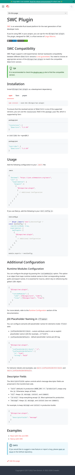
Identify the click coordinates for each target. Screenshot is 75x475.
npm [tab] (10, 95)
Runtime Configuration (37, 310)
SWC (8, 26)
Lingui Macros (50, 36)
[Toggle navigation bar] (3, 6)
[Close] (73, 1)
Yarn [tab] (17, 95)
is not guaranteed (43, 56)
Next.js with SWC (16, 439)
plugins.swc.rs (38, 72)
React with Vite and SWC (19, 436)
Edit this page (13, 461)
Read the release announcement (40, 2)
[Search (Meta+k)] (71, 6)
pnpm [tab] (24, 95)
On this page (13, 13)
